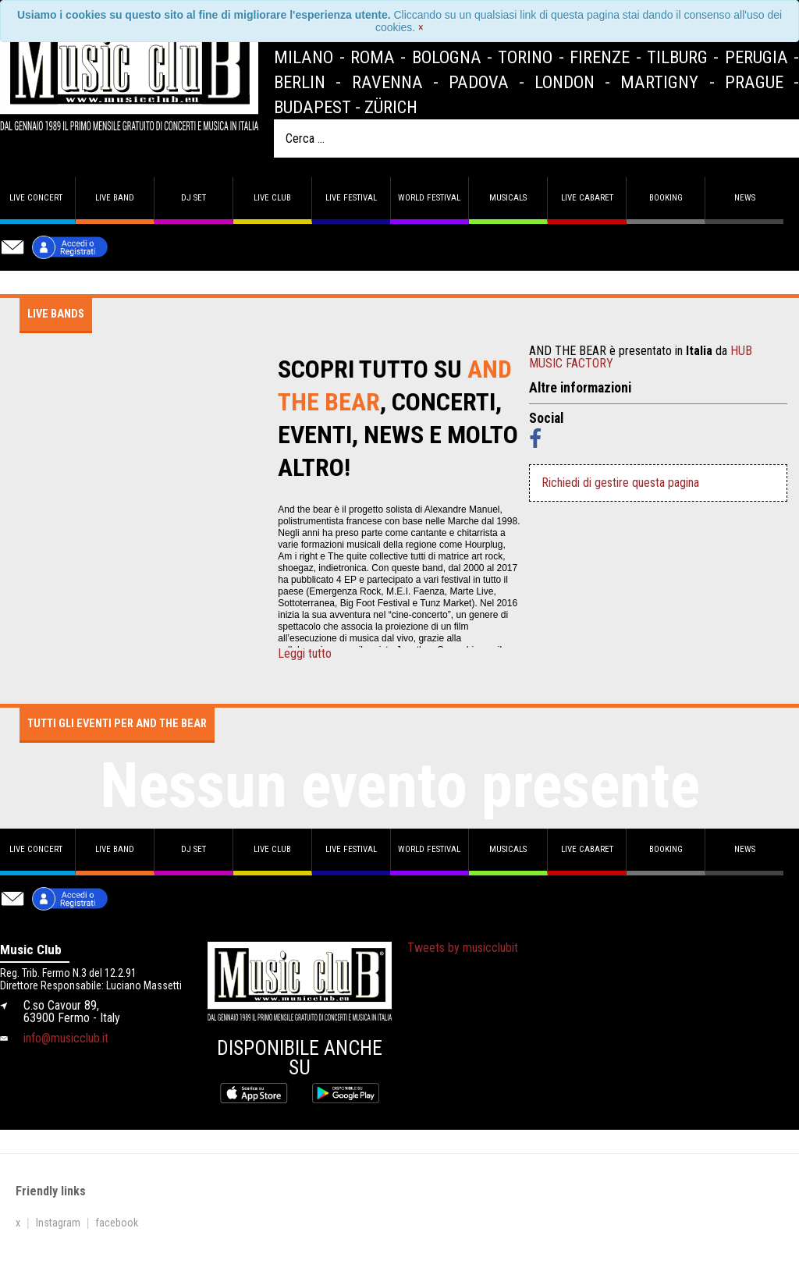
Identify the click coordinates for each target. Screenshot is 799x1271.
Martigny (659, 82)
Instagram (58, 1222)
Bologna (446, 57)
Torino (525, 57)
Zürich (390, 107)
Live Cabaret (587, 198)
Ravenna (387, 82)
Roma (372, 57)
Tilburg (677, 57)
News (744, 198)
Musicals (508, 198)
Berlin (299, 82)
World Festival (429, 198)
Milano (303, 57)
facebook (116, 1222)
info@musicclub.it (65, 1038)
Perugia (756, 57)
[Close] (421, 27)
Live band (114, 198)
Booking (666, 198)
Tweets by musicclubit (462, 947)
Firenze (600, 57)
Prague (754, 82)
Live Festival (351, 198)
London (564, 82)
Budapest (312, 107)
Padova (479, 82)
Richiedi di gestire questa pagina (620, 482)
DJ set (193, 198)
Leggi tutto (305, 654)
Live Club (272, 198)
